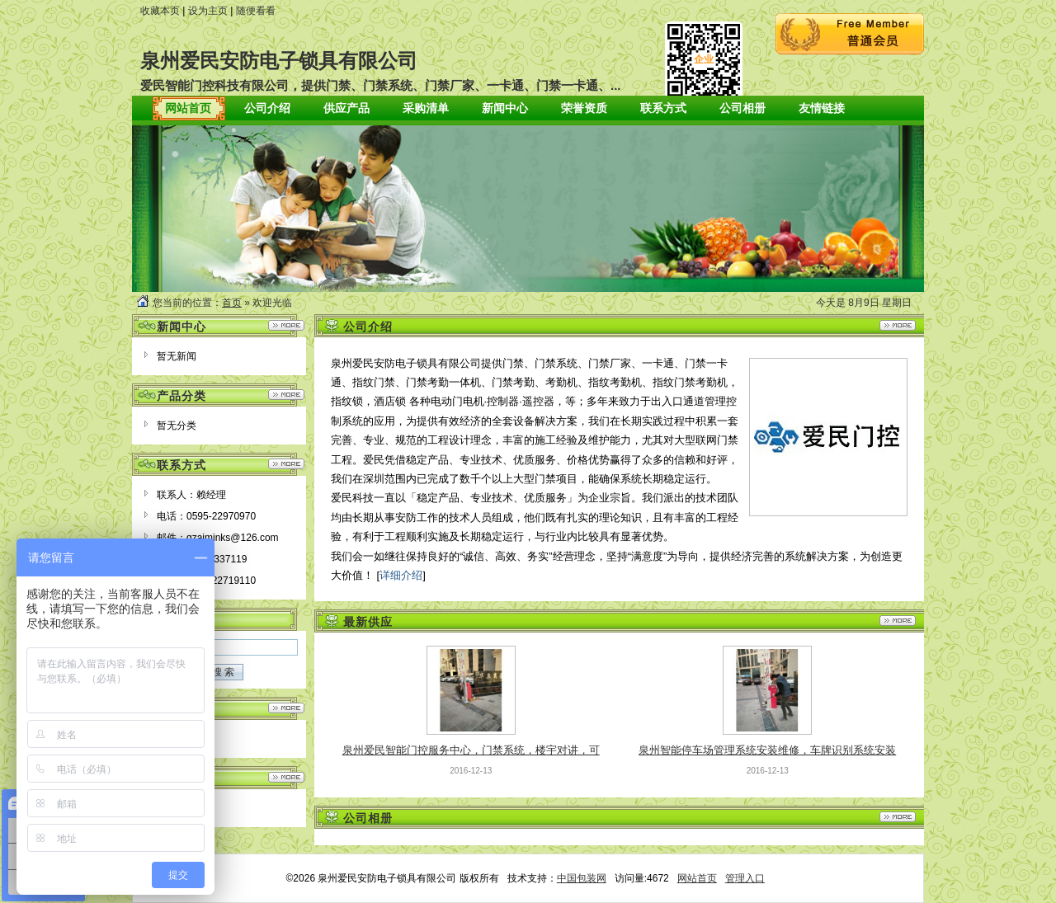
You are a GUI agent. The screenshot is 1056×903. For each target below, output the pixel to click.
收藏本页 (160, 10)
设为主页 (208, 10)
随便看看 (256, 10)
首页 (232, 302)
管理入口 (745, 878)
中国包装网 (581, 878)
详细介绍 (401, 575)
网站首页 (697, 878)
